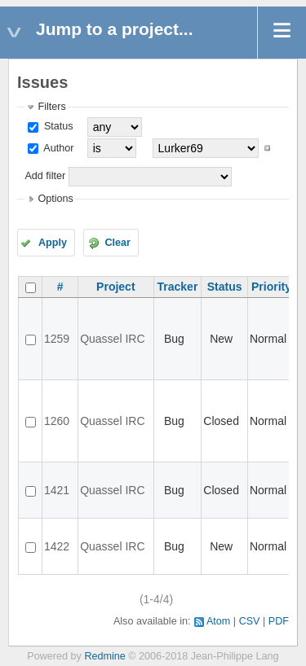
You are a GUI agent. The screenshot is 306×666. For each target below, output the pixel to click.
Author (57, 148)
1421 (56, 490)
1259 (56, 338)
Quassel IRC (112, 338)
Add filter (44, 176)
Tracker (177, 286)
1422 (56, 546)
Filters (51, 106)
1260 (56, 420)
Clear (117, 242)
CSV (249, 621)
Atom (218, 621)
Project (115, 286)
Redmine (104, 656)
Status (57, 126)
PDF (278, 621)
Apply (52, 242)
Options (55, 198)
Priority (271, 286)
